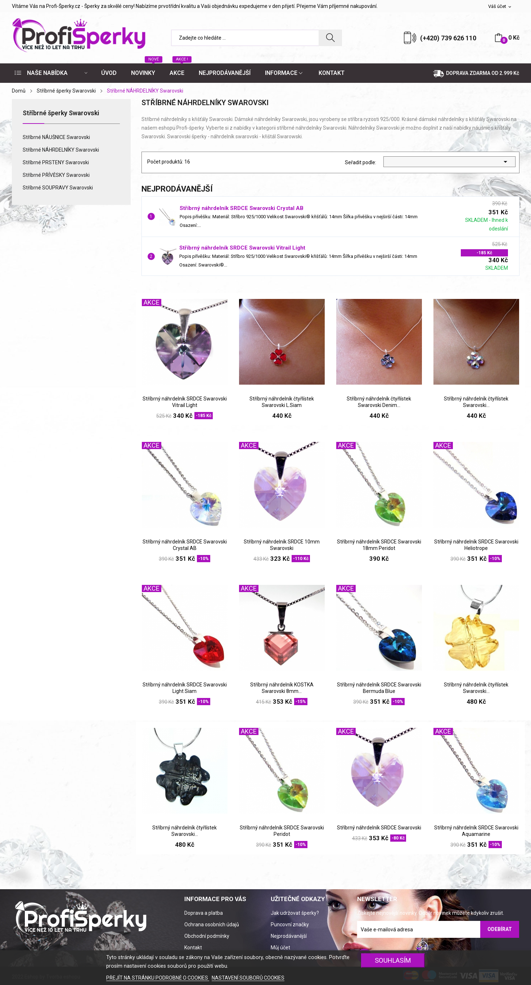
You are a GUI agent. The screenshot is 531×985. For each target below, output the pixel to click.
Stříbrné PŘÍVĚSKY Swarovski (56, 175)
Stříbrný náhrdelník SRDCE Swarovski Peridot (282, 831)
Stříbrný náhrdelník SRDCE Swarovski (379, 827)
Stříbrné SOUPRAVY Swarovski (58, 188)
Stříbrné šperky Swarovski (61, 113)
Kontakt (193, 947)
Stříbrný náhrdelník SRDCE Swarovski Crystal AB (241, 208)
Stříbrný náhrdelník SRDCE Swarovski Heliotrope (476, 545)
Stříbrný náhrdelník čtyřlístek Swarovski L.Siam (281, 402)
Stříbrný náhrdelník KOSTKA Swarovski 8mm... (282, 688)
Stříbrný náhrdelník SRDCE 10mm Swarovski (282, 545)
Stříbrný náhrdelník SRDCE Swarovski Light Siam (185, 688)
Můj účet (280, 947)
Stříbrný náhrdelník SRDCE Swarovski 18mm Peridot (379, 545)
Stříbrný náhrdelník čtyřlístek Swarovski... (476, 402)
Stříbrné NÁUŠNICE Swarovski (56, 137)
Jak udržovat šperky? (295, 913)
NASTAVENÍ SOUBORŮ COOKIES (248, 978)
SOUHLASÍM (393, 960)
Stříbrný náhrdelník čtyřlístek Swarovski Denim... (379, 402)
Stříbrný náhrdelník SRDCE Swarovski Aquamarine (476, 831)
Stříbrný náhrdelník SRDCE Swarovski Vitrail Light (242, 248)
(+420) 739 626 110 (448, 38)
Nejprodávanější (289, 936)
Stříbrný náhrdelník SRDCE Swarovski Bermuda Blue (379, 688)
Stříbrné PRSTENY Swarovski (56, 162)
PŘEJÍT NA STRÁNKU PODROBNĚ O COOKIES (157, 978)
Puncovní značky (290, 924)
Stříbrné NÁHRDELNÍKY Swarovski (61, 150)
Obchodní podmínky (206, 936)
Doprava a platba (203, 913)
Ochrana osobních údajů (211, 924)
